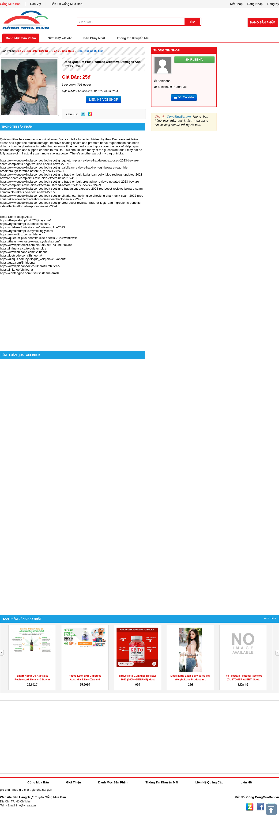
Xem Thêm (270, 618)
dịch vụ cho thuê (63, 51)
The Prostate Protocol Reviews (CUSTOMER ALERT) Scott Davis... (243, 679)
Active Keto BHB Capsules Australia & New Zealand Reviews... (85, 679)
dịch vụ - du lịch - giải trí (31, 51)
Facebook (260, 807)
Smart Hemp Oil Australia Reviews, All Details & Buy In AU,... (32, 679)
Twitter (83, 114)
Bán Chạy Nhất (94, 38)
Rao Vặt (35, 4)
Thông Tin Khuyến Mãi (133, 38)
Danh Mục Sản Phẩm (21, 38)
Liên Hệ (246, 782)
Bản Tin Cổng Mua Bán (66, 4)
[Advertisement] (72, 311)
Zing (90, 114)
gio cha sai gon (41, 789)
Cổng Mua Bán (10, 4)
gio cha (5, 789)
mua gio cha (20, 789)
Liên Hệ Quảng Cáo (209, 782)
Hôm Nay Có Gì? (60, 37)
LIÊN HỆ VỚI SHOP (103, 99)
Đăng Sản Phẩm (262, 22)
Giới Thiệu (73, 782)
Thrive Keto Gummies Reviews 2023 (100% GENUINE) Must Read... (138, 679)
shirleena (164, 81)
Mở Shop (236, 4)
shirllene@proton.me (172, 86)
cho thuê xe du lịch (91, 51)
